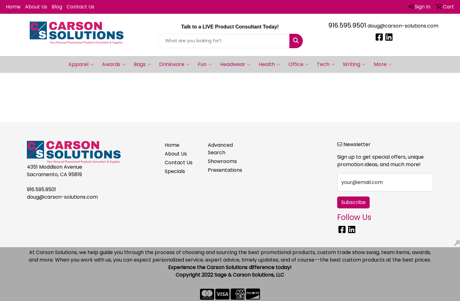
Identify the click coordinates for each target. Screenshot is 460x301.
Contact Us (80, 6)
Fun (205, 64)
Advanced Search (220, 148)
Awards (114, 64)
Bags (142, 64)
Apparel (81, 64)
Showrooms (222, 161)
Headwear (235, 64)
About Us (36, 6)
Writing (354, 64)
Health (269, 64)
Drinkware (174, 64)
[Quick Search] (223, 41)
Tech (326, 64)
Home (13, 6)
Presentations (225, 170)
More (383, 64)
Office (298, 64)
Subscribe (353, 202)
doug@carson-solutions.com (403, 25)
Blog (57, 6)
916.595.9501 (347, 25)
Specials (175, 171)
